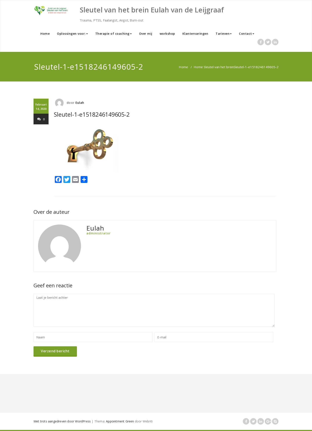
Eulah (79, 102)
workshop (167, 34)
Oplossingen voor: (72, 34)
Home (45, 34)
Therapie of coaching (113, 34)
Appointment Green (120, 421)
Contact (246, 34)
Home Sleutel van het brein (214, 67)
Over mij (145, 34)
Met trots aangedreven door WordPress (62, 421)
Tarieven (224, 34)
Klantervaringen (195, 34)
